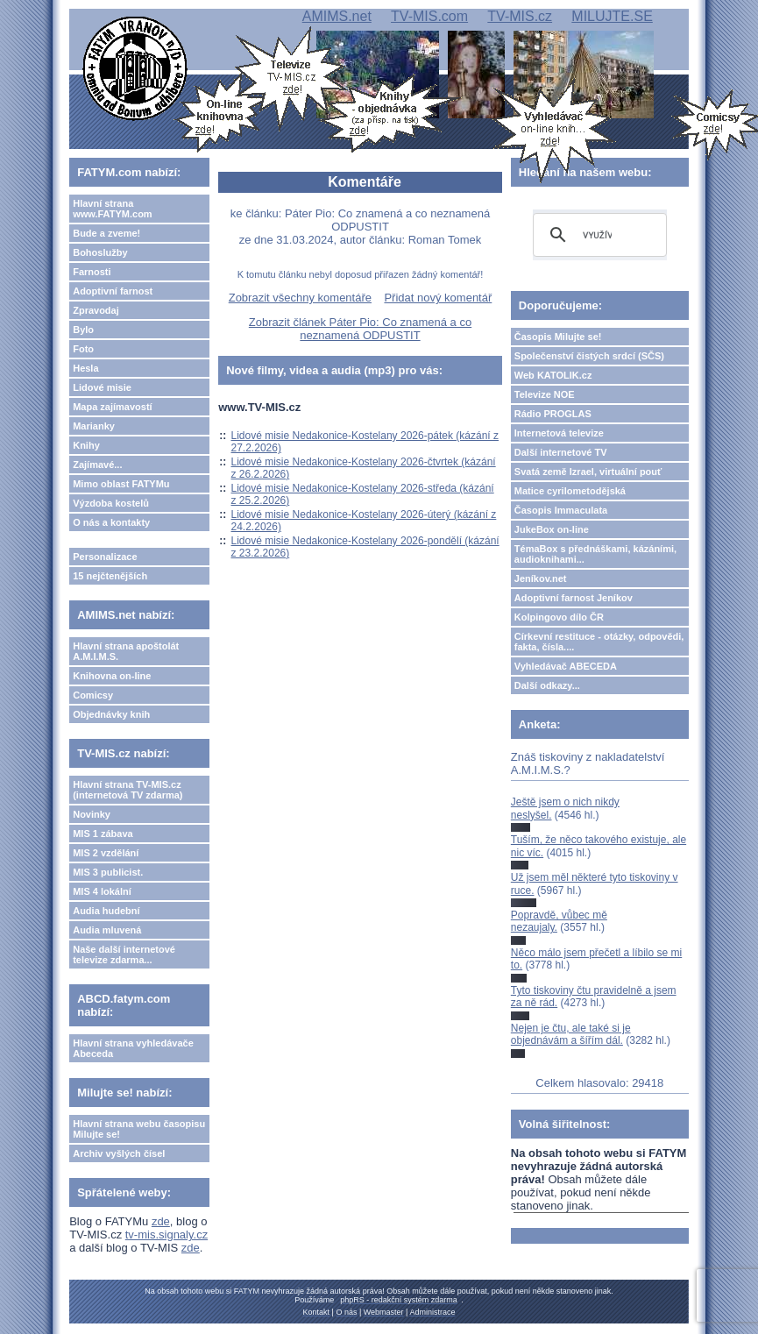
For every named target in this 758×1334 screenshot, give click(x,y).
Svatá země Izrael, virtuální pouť (588, 471)
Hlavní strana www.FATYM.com (112, 208)
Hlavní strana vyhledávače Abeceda (133, 1048)
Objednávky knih (111, 714)
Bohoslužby (100, 252)
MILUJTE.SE (611, 16)
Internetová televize (559, 433)
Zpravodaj (96, 310)
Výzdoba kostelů (111, 503)
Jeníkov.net (540, 578)
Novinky (91, 814)
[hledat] (597, 234)
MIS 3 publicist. (108, 872)
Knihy (86, 445)
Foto (83, 349)
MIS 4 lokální (102, 891)
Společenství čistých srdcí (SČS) (589, 356)
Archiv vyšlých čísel (119, 1153)
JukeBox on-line (551, 529)
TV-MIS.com (429, 16)
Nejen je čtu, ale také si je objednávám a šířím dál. (571, 1034)
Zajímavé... (97, 464)
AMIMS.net (337, 16)
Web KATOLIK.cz (553, 375)
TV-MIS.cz (519, 16)
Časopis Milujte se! (558, 336)
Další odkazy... (547, 685)
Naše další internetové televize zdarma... (124, 954)
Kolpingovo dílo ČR (559, 617)
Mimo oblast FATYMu (121, 484)
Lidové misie (102, 387)
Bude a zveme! (106, 233)
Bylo (83, 329)
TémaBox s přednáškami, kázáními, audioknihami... (595, 553)
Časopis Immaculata (560, 510)
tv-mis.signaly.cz (166, 1234)
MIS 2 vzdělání (105, 853)
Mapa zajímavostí (112, 406)
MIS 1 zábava (102, 833)
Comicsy (93, 695)
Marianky (94, 426)
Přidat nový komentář (438, 297)
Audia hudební (106, 910)
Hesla (85, 368)
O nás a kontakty (111, 522)
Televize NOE (544, 394)
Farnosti (91, 271)
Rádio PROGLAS (553, 413)
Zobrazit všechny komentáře (300, 297)
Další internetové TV (560, 452)
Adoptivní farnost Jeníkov (573, 597)
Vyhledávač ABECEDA (565, 666)
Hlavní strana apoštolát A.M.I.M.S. (126, 651)
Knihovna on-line (112, 676)
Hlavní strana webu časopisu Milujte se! (139, 1128)
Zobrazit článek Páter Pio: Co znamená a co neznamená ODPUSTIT (360, 329)
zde (161, 1221)
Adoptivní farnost (112, 291)
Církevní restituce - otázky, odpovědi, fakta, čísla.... (599, 641)
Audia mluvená (107, 930)
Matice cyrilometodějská (570, 491)
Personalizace (105, 556)
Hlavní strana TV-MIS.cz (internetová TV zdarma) (127, 789)
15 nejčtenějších (110, 576)
